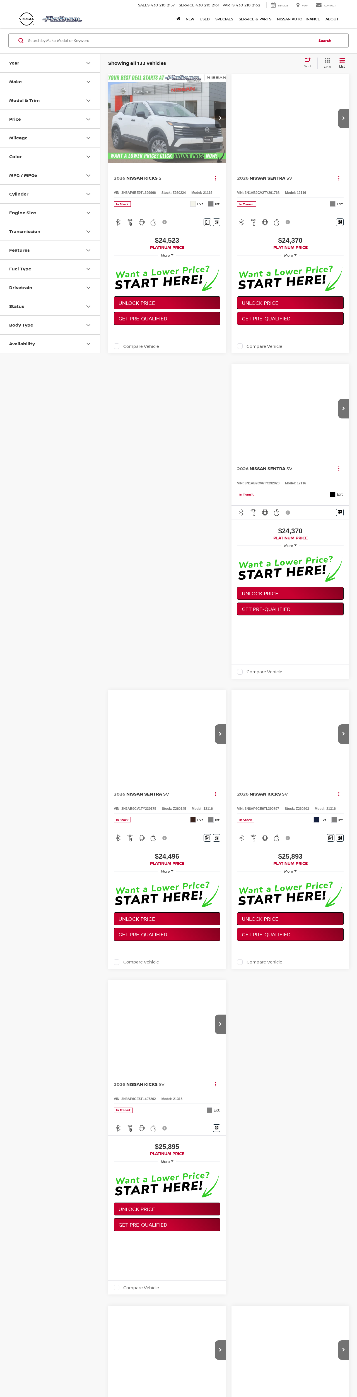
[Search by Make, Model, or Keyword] (170, 40)
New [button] (190, 19)
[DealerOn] (34, 1377)
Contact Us (214, 1377)
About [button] (332, 19)
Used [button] (205, 19)
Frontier (284, 1256)
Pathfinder (239, 1256)
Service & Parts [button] (255, 19)
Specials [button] (224, 19)
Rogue (199, 1256)
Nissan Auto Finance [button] (298, 19)
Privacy (231, 1377)
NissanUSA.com (267, 1377)
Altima (164, 1256)
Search (325, 40)
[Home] (178, 19)
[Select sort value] (309, 63)
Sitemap (246, 1377)
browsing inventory (66, 1276)
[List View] (342, 63)
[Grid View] (326, 63)
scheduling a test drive (107, 1276)
